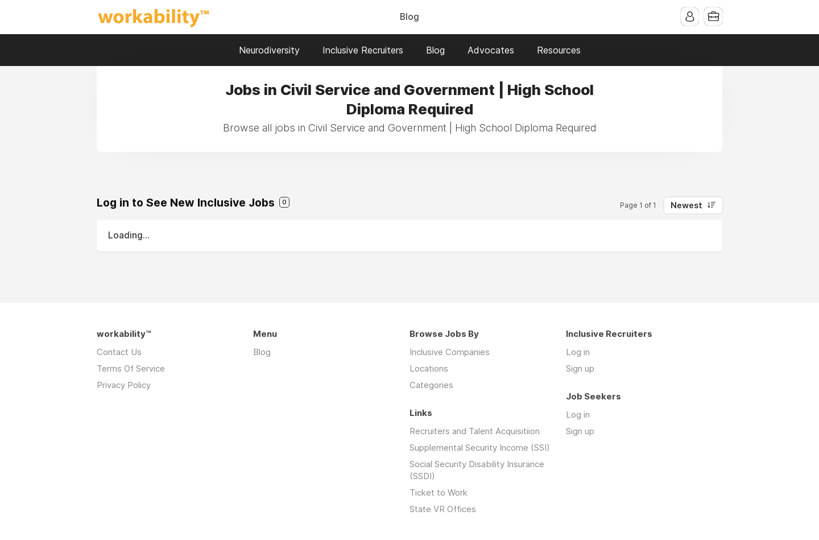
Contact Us (119, 352)
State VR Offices (443, 509)
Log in (578, 352)
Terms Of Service (131, 368)
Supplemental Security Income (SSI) (480, 447)
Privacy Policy (124, 385)
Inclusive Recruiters (362, 50)
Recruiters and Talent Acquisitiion (475, 431)
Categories (431, 385)
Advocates (491, 50)
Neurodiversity (269, 50)
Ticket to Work (439, 492)
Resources (559, 50)
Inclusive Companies (450, 352)
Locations (429, 368)
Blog (409, 16)
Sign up (580, 368)
